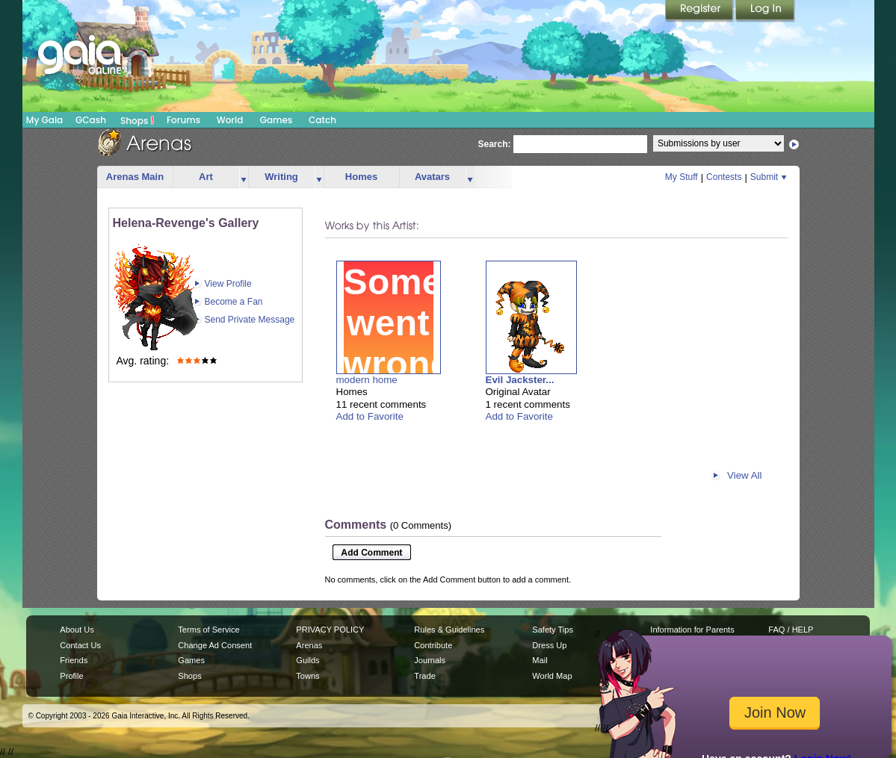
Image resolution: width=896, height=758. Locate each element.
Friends (73, 660)
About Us (76, 629)
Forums (183, 120)
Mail (539, 660)
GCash (90, 120)
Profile (71, 675)
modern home (367, 379)
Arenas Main (135, 176)
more (243, 177)
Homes (361, 176)
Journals (429, 660)
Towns (307, 675)
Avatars (432, 176)
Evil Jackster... (520, 379)
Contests (723, 177)
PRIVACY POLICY (330, 629)
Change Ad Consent (215, 645)
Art (206, 176)
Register (700, 11)
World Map (552, 675)
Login (765, 11)
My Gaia (44, 120)
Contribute (433, 645)
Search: (494, 144)
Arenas (309, 645)
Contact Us (80, 645)
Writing (281, 176)
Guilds (307, 660)
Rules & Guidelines (449, 629)
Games (276, 120)
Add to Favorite (370, 416)
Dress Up (549, 645)
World (230, 120)
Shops (137, 120)
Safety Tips (552, 629)
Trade (424, 675)
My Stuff (681, 177)
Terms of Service (208, 629)
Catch (322, 120)
